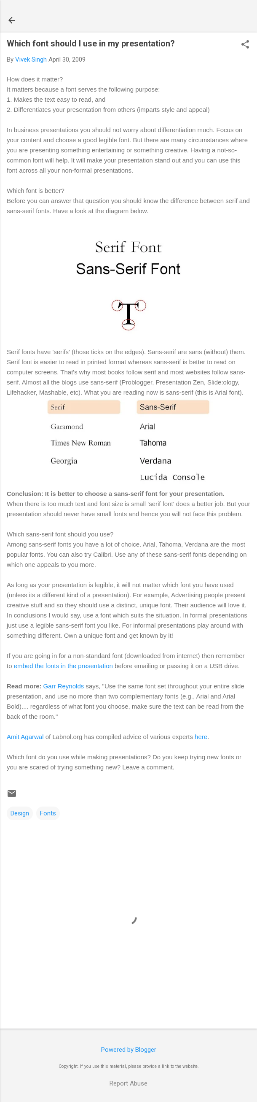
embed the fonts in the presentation (63, 665)
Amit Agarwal (25, 736)
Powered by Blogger (128, 1049)
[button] (245, 45)
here (201, 736)
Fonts (48, 813)
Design (20, 813)
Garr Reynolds (63, 686)
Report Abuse (128, 1083)
